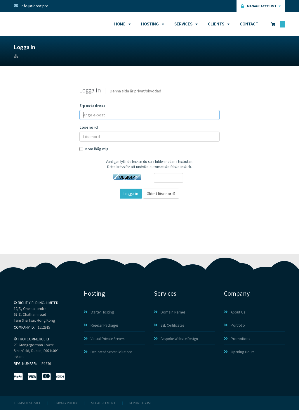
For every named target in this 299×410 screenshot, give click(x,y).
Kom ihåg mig (94, 148)
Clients (218, 24)
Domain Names (169, 312)
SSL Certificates (169, 325)
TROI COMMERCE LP (34, 339)
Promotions (237, 338)
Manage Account (261, 6)
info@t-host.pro (31, 5)
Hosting (151, 24)
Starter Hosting (99, 312)
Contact (249, 24)
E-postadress (92, 105)
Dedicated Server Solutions (108, 351)
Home (121, 24)
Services (185, 24)
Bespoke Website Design (176, 338)
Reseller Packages (101, 325)
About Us (234, 312)
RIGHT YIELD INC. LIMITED (38, 302)
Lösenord (88, 127)
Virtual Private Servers (104, 338)
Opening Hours (239, 351)
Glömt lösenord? (161, 193)
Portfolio (234, 325)
